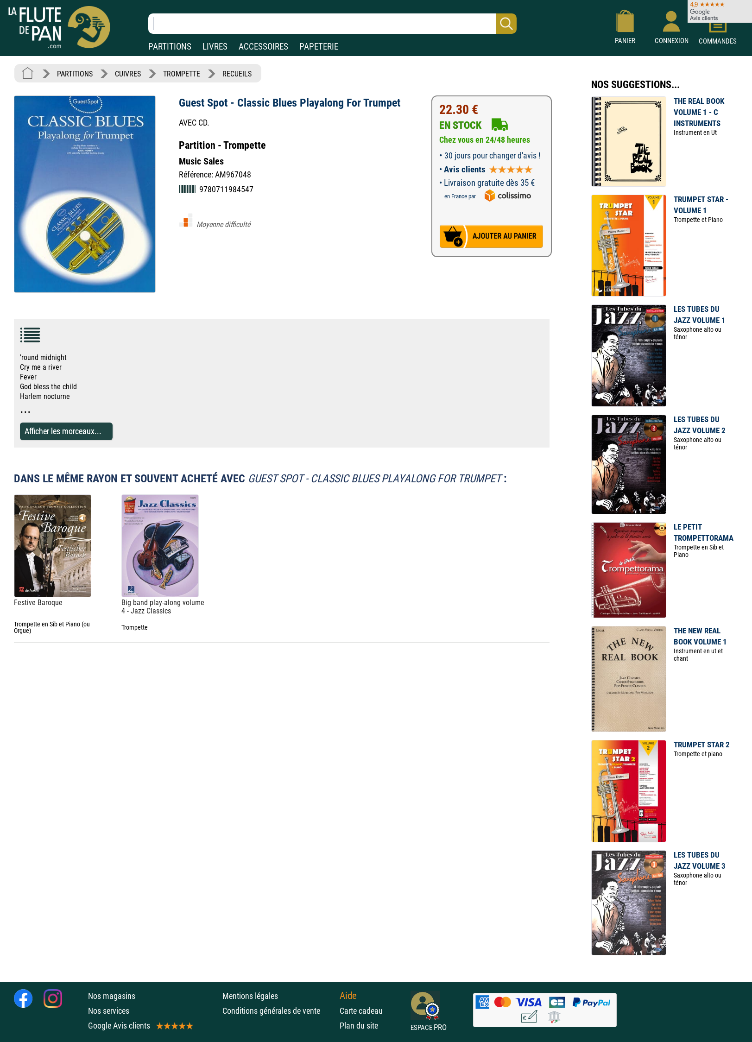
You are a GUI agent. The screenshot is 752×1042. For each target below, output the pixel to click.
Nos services (108, 1011)
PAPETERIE (318, 46)
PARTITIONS (169, 46)
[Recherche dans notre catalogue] (332, 23)
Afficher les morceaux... (63, 431)
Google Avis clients (140, 1025)
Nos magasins (111, 996)
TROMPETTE (181, 73)
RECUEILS (237, 73)
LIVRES (214, 46)
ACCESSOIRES (263, 46)
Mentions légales (250, 996)
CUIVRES (128, 73)
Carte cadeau (361, 1011)
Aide (348, 995)
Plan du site (359, 1025)
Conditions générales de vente (278, 1011)
